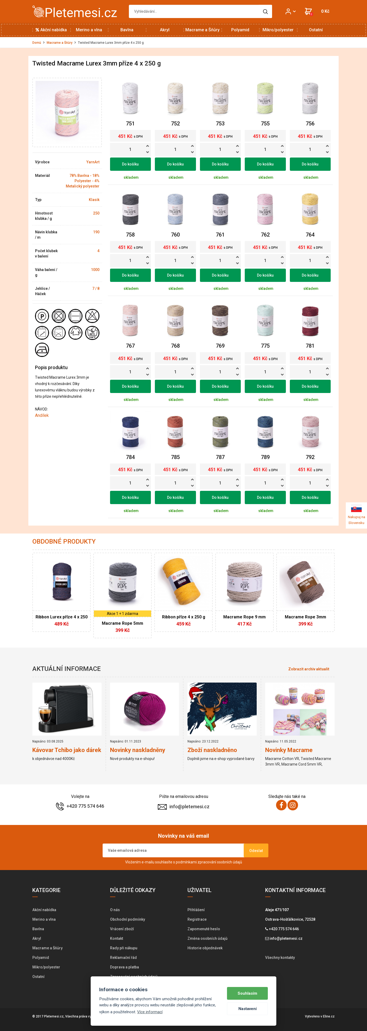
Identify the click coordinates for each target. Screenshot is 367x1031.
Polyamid (240, 29)
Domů (36, 43)
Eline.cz (329, 1016)
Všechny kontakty (280, 957)
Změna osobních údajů (207, 938)
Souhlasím (247, 993)
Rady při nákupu (123, 948)
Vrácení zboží (122, 929)
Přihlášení (196, 910)
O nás (115, 910)
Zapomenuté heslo (203, 929)
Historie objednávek (204, 948)
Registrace (197, 919)
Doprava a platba (124, 967)
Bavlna (126, 29)
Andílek (42, 415)
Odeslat (256, 851)
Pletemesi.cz (54, 1016)
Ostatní (316, 29)
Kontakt (116, 938)
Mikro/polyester (278, 29)
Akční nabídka (51, 29)
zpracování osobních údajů (220, 862)
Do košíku (130, 164)
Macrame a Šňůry (202, 29)
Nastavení (247, 1008)
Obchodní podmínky (127, 919)
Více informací (150, 1012)
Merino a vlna (89, 29)
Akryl (164, 29)
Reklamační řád (123, 957)
